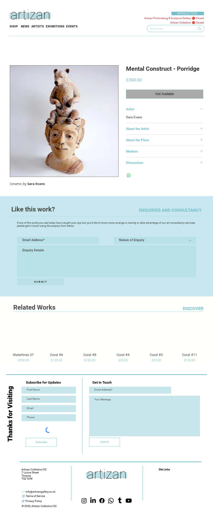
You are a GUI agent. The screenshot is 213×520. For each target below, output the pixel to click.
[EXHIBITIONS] (55, 26)
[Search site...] (169, 28)
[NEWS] (25, 26)
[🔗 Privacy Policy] (32, 501)
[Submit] (40, 281)
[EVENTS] (72, 26)
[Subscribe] (41, 442)
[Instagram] (84, 500)
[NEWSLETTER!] (187, 13)
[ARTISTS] (37, 26)
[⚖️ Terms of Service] (33, 496)
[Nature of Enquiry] (155, 240)
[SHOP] (13, 26)
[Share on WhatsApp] (128, 175)
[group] (106, 341)
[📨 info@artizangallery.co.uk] (38, 491)
